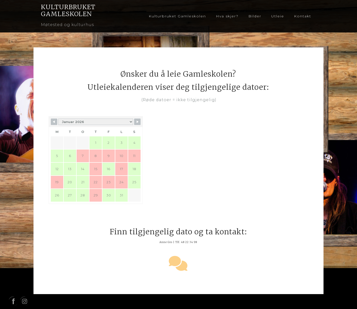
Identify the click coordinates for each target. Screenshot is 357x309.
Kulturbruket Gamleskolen (177, 16)
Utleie (277, 16)
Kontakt (302, 16)
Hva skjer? (227, 16)
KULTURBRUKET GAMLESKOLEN (68, 10)
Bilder (254, 16)
